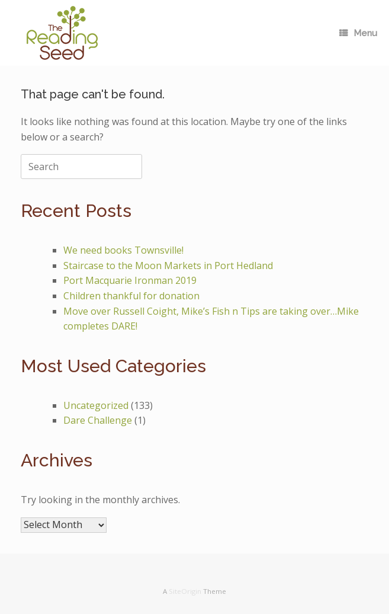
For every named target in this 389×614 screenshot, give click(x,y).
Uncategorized (95, 405)
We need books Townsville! (123, 250)
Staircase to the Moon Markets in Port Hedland (168, 265)
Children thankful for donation (131, 295)
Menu (358, 33)
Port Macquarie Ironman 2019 (130, 280)
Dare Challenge (97, 420)
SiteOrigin (185, 591)
